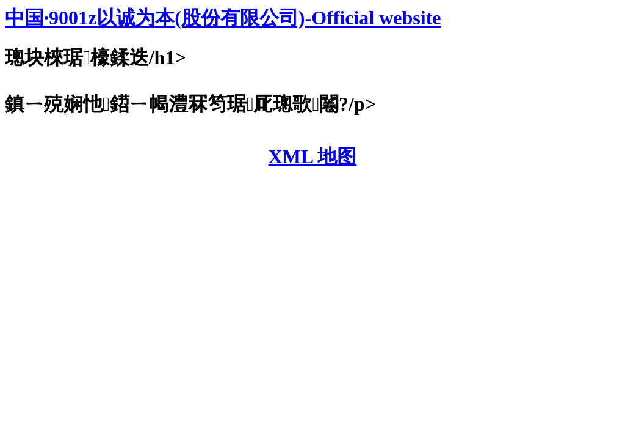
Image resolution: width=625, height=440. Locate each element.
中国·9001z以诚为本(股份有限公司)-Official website (223, 18)
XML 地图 (313, 156)
